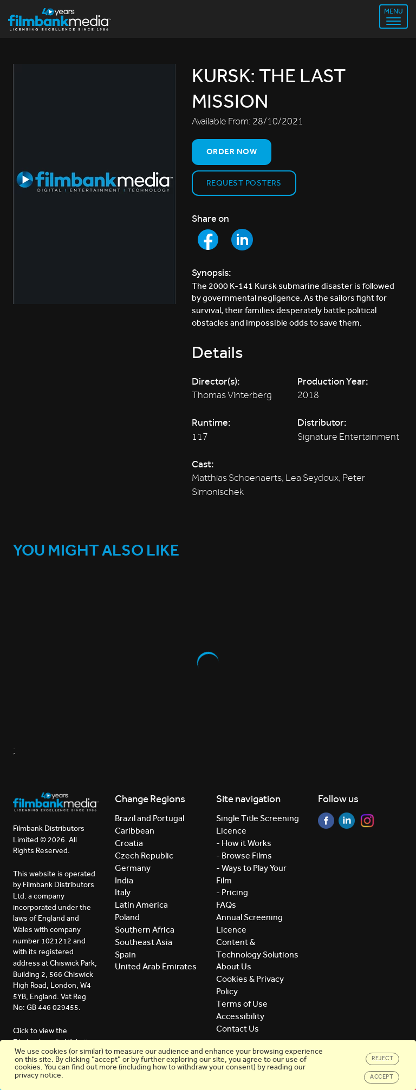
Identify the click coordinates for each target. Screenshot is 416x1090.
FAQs (226, 905)
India (124, 880)
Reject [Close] (382, 1058)
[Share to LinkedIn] (242, 239)
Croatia (129, 843)
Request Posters (244, 183)
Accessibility (240, 1016)
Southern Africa (144, 929)
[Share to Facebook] (208, 239)
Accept (381, 1076)
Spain (125, 954)
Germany (133, 868)
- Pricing (232, 892)
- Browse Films (244, 855)
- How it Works (243, 843)
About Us (233, 966)
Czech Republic (144, 855)
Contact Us (237, 1028)
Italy (123, 892)
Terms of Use (242, 1004)
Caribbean (134, 830)
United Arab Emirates (156, 966)
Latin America (141, 905)
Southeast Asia (143, 942)
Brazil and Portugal (149, 818)
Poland (127, 917)
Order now (231, 151)
